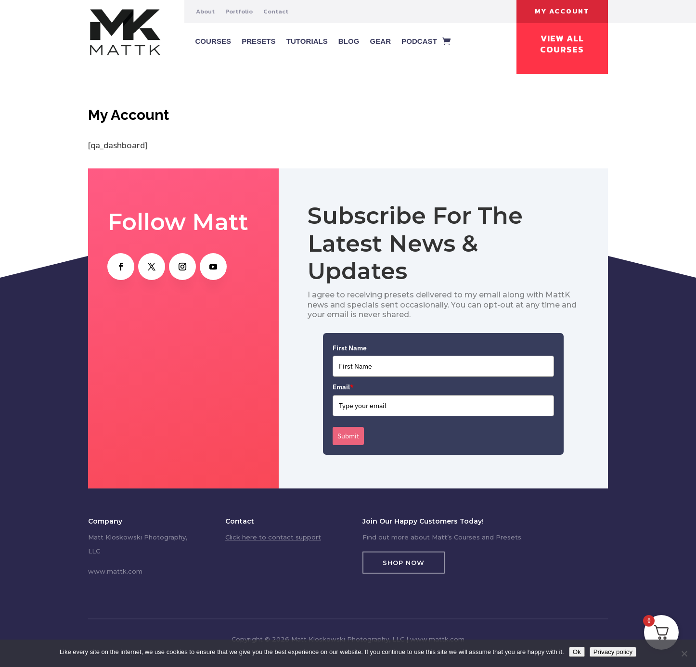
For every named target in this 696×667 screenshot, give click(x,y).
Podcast (419, 41)
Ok (577, 651)
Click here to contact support (273, 537)
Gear (380, 41)
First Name (350, 348)
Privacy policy (612, 651)
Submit (348, 436)
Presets (259, 41)
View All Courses (562, 44)
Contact (275, 11)
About (205, 11)
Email (343, 387)
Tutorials (307, 41)
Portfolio (239, 11)
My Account (562, 11)
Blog (349, 41)
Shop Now (404, 562)
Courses (213, 41)
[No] (684, 653)
